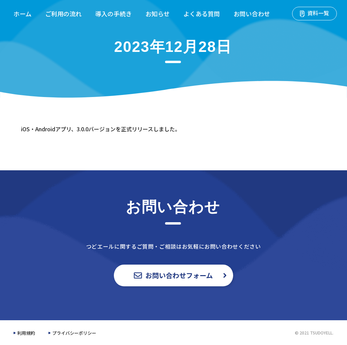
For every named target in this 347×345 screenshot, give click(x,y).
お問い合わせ (251, 13)
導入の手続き (113, 13)
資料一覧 (314, 13)
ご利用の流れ (63, 13)
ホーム (23, 13)
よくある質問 (201, 13)
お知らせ (157, 13)
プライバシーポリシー (74, 333)
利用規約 (26, 333)
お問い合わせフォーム (174, 275)
